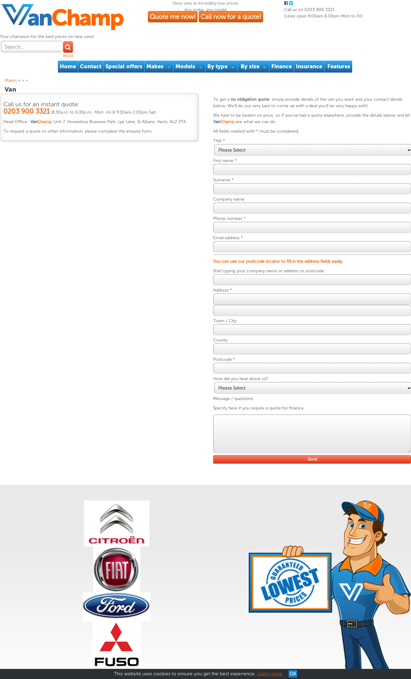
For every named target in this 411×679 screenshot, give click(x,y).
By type (218, 47)
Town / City (229, 308)
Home (69, 47)
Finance (282, 47)
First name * (230, 147)
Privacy (57, 648)
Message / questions (238, 385)
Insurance (310, 47)
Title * (224, 127)
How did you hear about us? (245, 365)
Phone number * (234, 205)
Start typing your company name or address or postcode (273, 258)
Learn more (269, 674)
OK (292, 674)
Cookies (76, 648)
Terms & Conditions (28, 648)
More (395, 32)
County (225, 327)
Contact (91, 47)
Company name (233, 186)
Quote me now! (208, 24)
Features (339, 47)
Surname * (228, 167)
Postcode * (229, 346)
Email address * (233, 225)
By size (251, 47)
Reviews (95, 648)
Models (186, 47)
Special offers (124, 47)
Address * (227, 277)
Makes (155, 47)
